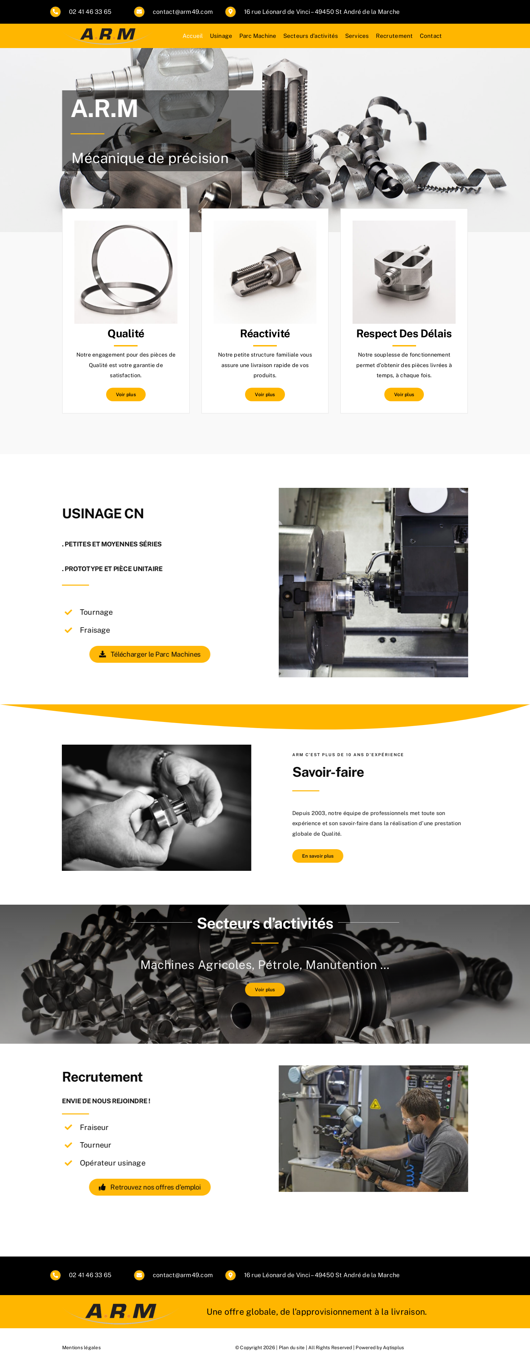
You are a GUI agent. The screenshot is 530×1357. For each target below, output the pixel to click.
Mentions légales (81, 1347)
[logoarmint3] (107, 29)
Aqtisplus (393, 1347)
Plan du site (292, 1347)
